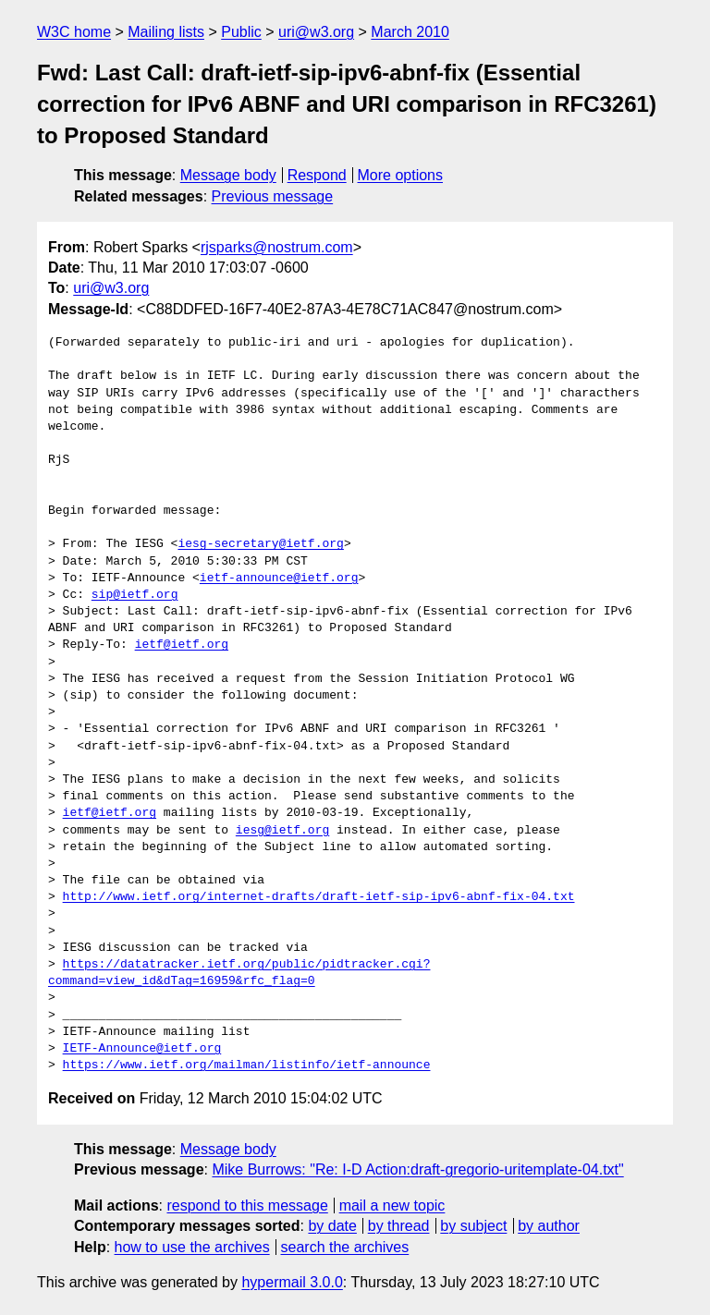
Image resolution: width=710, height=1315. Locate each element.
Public (241, 32)
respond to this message (246, 1205)
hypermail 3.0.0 (291, 1282)
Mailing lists (166, 32)
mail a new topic (392, 1205)
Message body (228, 175)
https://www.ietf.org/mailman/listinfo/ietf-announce (247, 1065)
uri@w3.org (316, 32)
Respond (317, 175)
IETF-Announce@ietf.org (142, 1049)
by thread (399, 1226)
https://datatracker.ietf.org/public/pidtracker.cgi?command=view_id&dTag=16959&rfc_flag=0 (239, 973)
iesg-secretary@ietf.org (260, 544)
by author (549, 1226)
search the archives (345, 1247)
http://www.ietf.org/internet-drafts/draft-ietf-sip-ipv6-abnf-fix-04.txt (319, 897)
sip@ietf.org (135, 595)
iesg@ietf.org (282, 830)
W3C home (74, 32)
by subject (473, 1226)
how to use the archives (192, 1247)
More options (401, 175)
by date (332, 1226)
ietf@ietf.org (181, 645)
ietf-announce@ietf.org (279, 578)
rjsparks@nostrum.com (277, 247)
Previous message (273, 196)
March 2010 (410, 32)
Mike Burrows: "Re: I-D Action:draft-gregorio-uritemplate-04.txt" (417, 1169)
